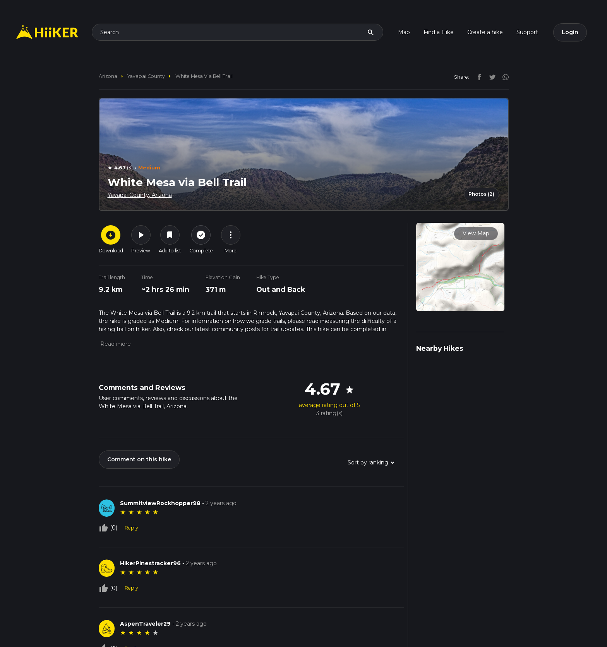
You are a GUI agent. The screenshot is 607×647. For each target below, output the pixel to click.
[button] (115, 343)
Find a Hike (439, 32)
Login (570, 32)
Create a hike (485, 32)
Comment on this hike (139, 459)
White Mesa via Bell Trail (204, 76)
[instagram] (503, 76)
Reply (131, 528)
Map (404, 32)
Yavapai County (146, 76)
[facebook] (477, 76)
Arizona (108, 76)
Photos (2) (481, 194)
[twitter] (490, 76)
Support (527, 32)
